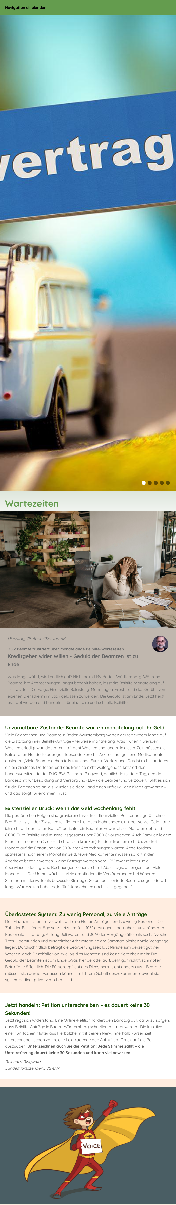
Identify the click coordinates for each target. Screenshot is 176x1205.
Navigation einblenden (25, 7)
